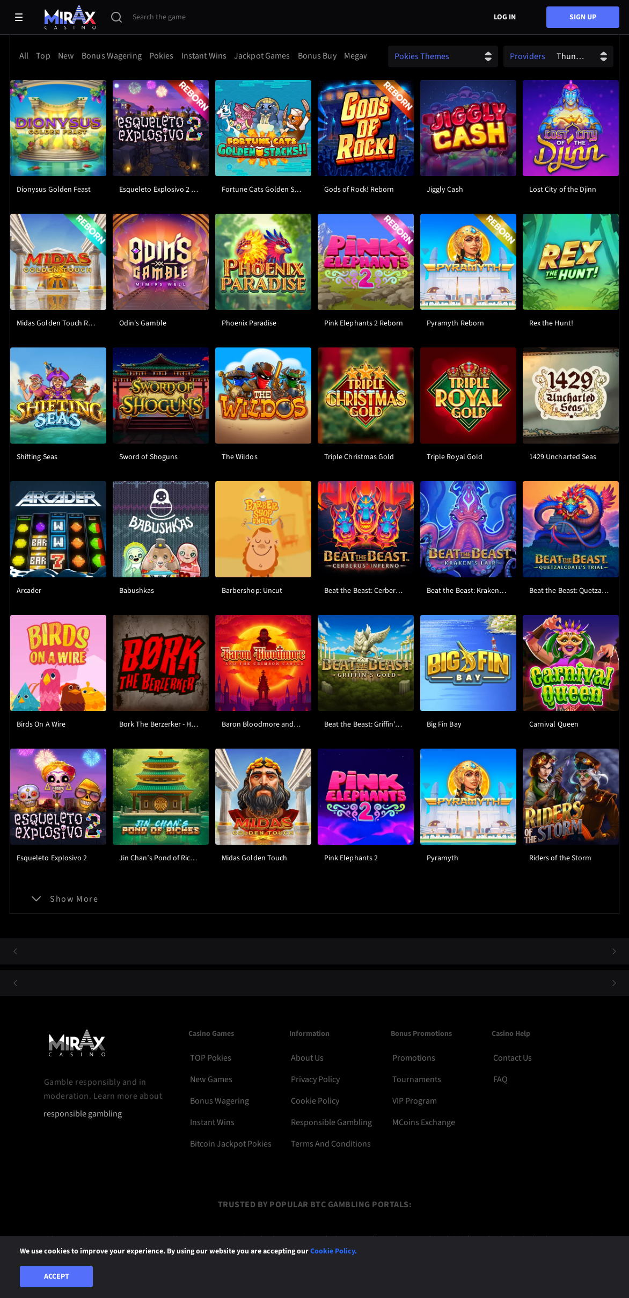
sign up (582, 17)
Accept (56, 1276)
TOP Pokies (210, 1058)
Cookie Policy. (333, 1251)
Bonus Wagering (219, 1101)
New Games (211, 1079)
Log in (505, 17)
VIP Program (414, 1101)
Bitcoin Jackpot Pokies (231, 1144)
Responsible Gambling (331, 1122)
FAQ (500, 1079)
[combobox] (191, 56)
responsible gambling (82, 1114)
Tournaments (416, 1079)
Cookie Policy (315, 1101)
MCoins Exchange (423, 1122)
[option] (25, 56)
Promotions (413, 1058)
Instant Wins (212, 1122)
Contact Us (512, 1058)
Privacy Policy (315, 1079)
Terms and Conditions (331, 1144)
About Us (307, 1058)
